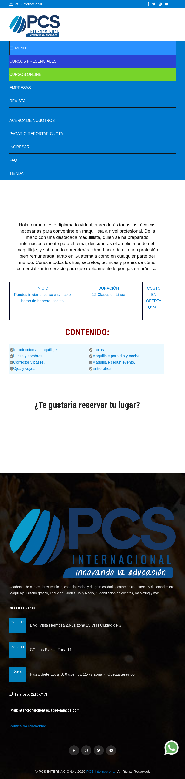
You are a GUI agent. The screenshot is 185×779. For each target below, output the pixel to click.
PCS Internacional (100, 771)
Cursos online (25, 74)
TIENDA (16, 173)
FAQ (13, 160)
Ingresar (19, 147)
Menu (18, 48)
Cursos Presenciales (33, 61)
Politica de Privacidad (27, 726)
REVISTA (17, 101)
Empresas (20, 88)
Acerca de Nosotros (32, 120)
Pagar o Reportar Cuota (36, 134)
